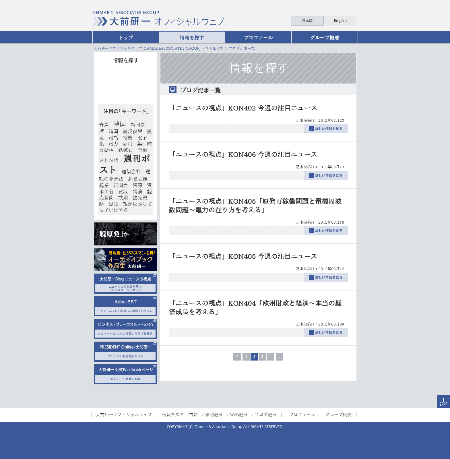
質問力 (120, 185)
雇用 (128, 143)
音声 (104, 124)
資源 (137, 185)
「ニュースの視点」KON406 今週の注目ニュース (243, 154)
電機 (128, 137)
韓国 (119, 124)
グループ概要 (324, 37)
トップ (126, 37)
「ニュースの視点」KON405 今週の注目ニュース (243, 256)
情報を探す (192, 37)
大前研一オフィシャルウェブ (124, 414)
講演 (137, 191)
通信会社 (131, 171)
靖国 (113, 131)
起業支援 (138, 179)
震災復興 (132, 131)
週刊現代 (109, 160)
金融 (142, 150)
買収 (123, 191)
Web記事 (238, 414)
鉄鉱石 (125, 150)
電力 (113, 143)
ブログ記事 (265, 414)
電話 (113, 137)
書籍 (193, 414)
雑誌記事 (213, 414)
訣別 (123, 197)
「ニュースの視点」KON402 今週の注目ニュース (243, 108)
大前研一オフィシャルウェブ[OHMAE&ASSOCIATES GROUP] (147, 48)
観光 (113, 204)
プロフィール (258, 37)
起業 (104, 185)
